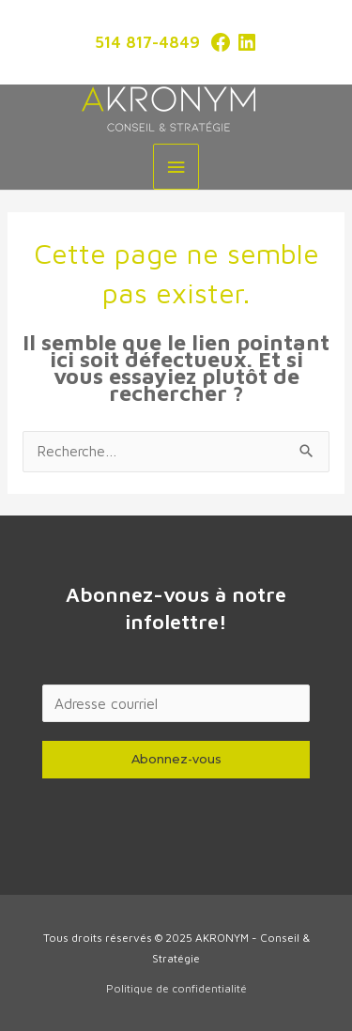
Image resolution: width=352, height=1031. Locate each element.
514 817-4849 (147, 42)
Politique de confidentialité (176, 988)
